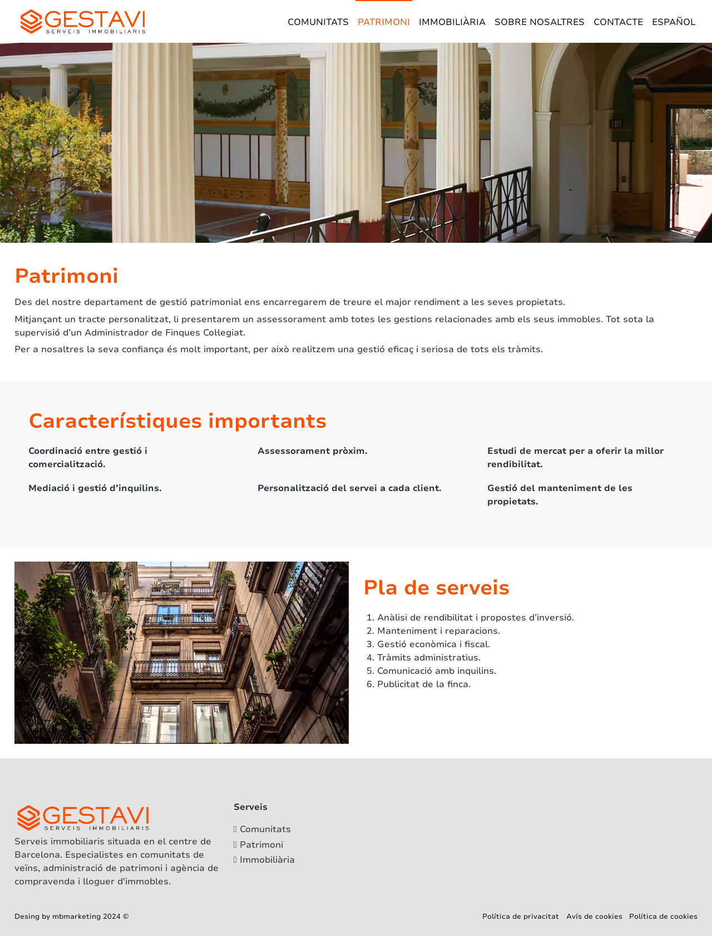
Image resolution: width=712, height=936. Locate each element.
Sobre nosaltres (540, 22)
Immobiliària (452, 22)
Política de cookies (663, 917)
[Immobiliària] (264, 860)
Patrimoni (384, 22)
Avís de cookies (594, 917)
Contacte (618, 22)
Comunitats (318, 22)
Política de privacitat (520, 917)
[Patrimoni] (264, 845)
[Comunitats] (264, 829)
